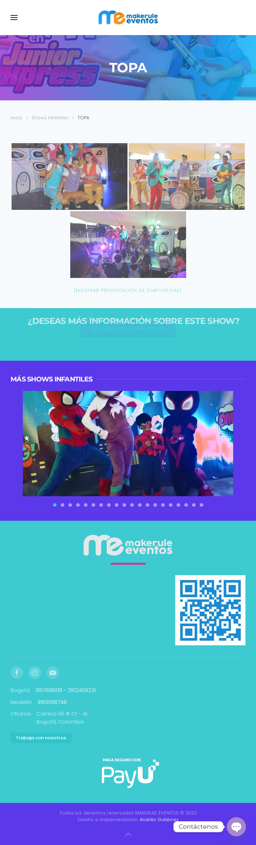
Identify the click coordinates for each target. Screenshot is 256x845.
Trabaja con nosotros (41, 737)
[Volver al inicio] (128, 18)
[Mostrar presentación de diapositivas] (128, 290)
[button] (14, 18)
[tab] (55, 505)
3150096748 (52, 702)
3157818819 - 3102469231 (65, 690)
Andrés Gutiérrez (159, 819)
